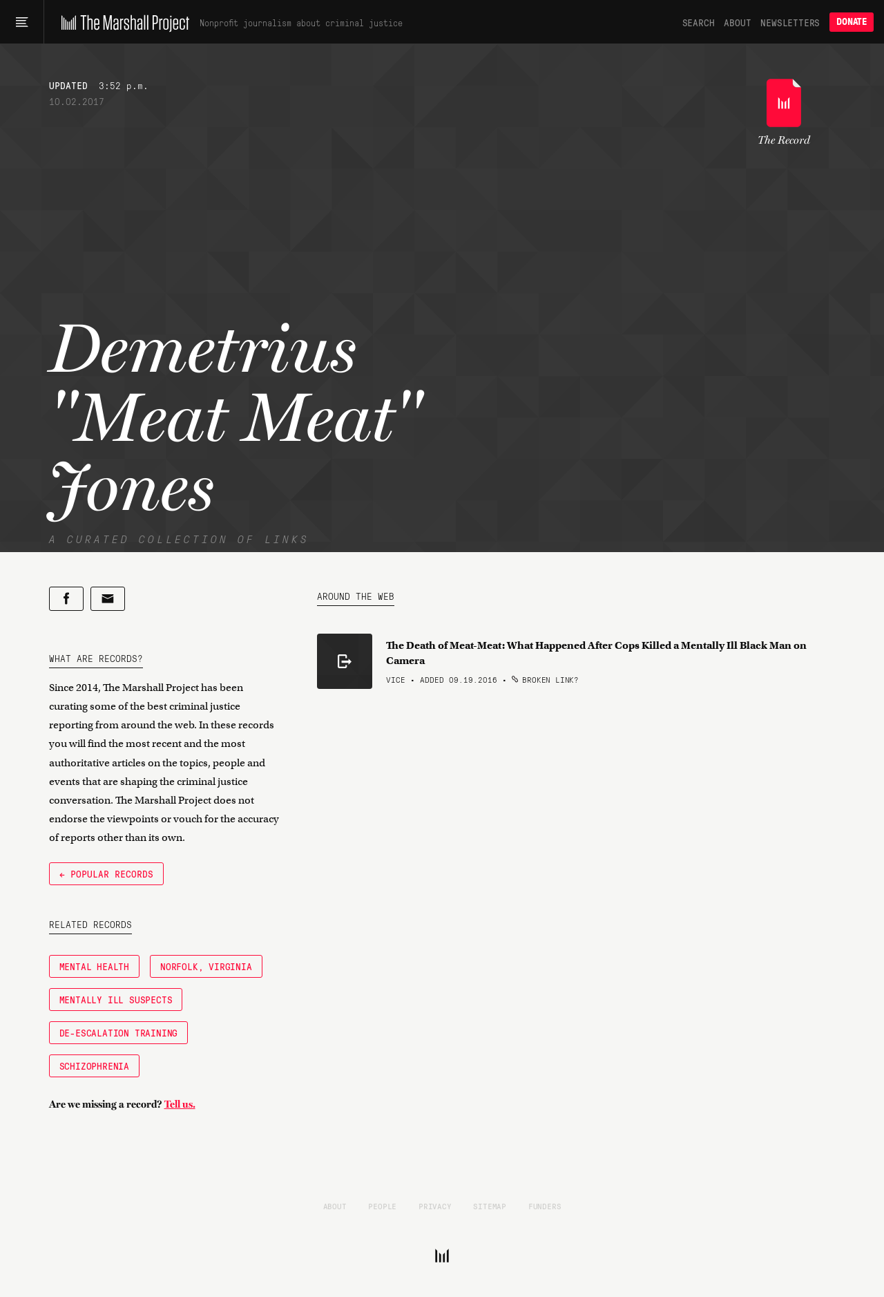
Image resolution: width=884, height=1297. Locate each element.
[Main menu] (22, 22)
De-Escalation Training (118, 1032)
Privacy (435, 1205)
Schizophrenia (94, 1065)
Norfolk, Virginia (206, 966)
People (382, 1205)
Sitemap (489, 1205)
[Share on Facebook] (66, 599)
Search (698, 22)
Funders (544, 1205)
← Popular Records (106, 873)
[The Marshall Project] (122, 22)
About (737, 22)
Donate (851, 22)
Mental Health (94, 966)
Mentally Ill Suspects (116, 999)
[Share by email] (107, 599)
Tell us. (179, 1104)
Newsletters (790, 22)
